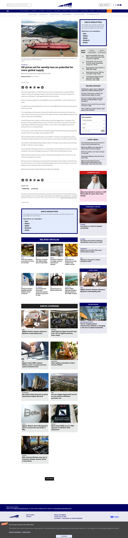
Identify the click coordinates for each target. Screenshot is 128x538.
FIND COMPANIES (101, 11)
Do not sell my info (60, 516)
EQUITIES (53, 424)
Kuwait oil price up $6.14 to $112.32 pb (56, 289)
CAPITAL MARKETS (24, 11)
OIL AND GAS (34, 188)
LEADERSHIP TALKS (93, 172)
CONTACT (28, 516)
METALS (52, 258)
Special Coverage (32, 14)
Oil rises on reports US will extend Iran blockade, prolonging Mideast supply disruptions (92, 99)
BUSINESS (34, 11)
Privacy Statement (15, 532)
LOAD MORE (49, 479)
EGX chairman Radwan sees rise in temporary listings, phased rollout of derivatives (34, 459)
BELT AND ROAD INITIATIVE (86, 322)
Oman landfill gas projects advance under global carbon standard (93, 109)
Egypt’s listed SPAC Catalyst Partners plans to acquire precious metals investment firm (34, 365)
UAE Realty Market (66, 14)
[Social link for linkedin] (118, 5)
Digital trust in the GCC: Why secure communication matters (91, 251)
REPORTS (65, 11)
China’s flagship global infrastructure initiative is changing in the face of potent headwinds (92, 326)
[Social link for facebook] (116, 5)
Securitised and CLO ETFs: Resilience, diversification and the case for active (91, 241)
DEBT (23, 329)
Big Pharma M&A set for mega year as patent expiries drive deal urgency (92, 148)
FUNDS (23, 424)
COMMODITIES (25, 188)
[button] (64, 530)
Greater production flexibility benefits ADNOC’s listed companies (26, 291)
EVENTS (92, 11)
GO (103, 131)
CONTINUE (64, 536)
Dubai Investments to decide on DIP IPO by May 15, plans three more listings (93, 194)
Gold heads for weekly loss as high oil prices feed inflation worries (71, 262)
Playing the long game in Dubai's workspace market (90, 260)
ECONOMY (41, 11)
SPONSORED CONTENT (93, 207)
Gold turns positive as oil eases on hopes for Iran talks (27, 261)
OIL (36, 258)
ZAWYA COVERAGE (49, 306)
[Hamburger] (8, 11)
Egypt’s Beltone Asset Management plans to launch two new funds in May (35, 428)
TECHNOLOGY (83, 248)
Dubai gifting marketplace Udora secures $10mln (63, 364)
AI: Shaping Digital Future (93, 14)
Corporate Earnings (55, 14)
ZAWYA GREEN (84, 11)
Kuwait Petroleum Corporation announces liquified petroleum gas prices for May (42, 292)
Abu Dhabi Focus (43, 14)
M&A (23, 361)
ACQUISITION (25, 392)
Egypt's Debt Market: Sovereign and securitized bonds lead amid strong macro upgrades (95, 57)
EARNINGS (53, 329)
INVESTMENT (54, 361)
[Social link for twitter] (113, 5)
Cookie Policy (26, 532)
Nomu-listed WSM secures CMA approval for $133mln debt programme (62, 428)
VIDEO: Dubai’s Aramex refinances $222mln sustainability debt (34, 332)
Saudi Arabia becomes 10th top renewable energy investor (95, 73)
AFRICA (27, 230)
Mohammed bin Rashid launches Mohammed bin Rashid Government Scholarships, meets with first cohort (91, 162)
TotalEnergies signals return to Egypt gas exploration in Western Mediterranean (92, 89)
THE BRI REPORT (93, 304)
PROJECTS (49, 11)
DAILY (26, 221)
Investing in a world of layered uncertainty (91, 227)
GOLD (22, 258)
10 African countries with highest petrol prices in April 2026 (41, 261)
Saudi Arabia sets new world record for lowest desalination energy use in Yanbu (94, 63)
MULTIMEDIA (57, 11)
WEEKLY (27, 223)
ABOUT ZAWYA (30, 515)
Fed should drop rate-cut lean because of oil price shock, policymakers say (92, 143)
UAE (81, 258)
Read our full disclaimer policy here (69, 197)
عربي (109, 11)
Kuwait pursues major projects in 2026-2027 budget (95, 68)
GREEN (27, 226)
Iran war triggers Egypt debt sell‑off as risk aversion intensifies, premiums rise (64, 396)
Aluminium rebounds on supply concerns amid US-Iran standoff (56, 262)
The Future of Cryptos (79, 14)
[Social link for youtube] (120, 5)
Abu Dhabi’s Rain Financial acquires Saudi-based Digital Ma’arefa (35, 395)
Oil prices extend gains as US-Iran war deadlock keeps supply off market (92, 94)
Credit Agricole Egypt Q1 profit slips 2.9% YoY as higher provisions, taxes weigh (64, 333)
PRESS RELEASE (74, 11)
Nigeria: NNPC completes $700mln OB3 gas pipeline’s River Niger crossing (71, 291)
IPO (81, 190)
